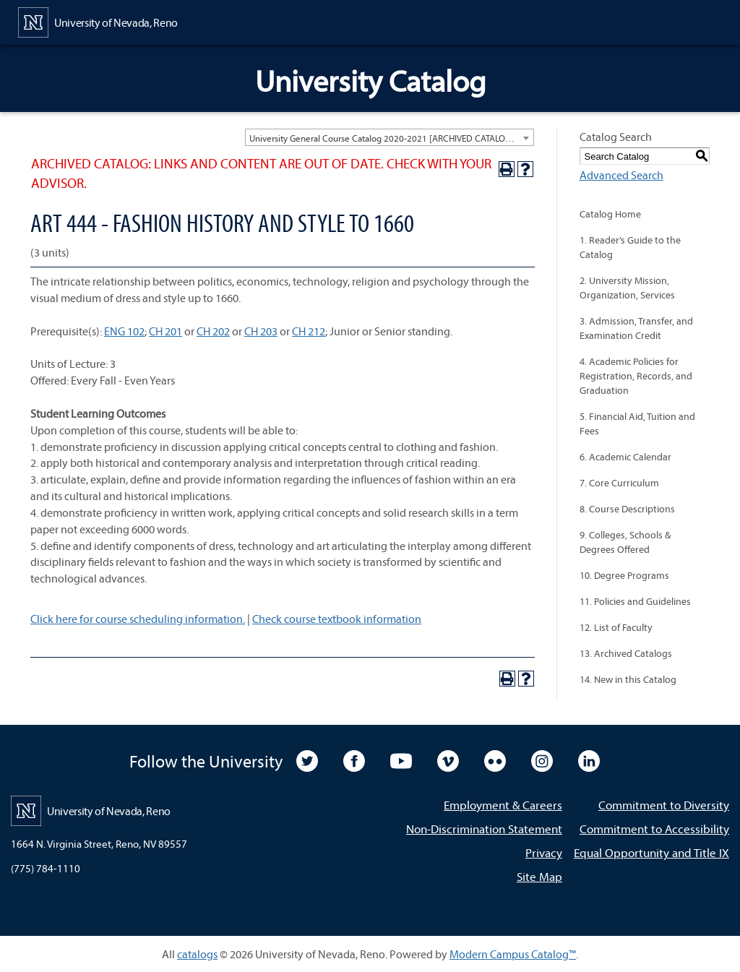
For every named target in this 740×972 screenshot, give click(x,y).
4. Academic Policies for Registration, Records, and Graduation (636, 376)
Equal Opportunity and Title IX (651, 852)
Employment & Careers (503, 804)
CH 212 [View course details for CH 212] (308, 331)
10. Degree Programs (624, 575)
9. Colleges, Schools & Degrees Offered (625, 542)
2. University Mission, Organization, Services (627, 287)
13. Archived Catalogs (626, 653)
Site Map (539, 876)
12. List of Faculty (616, 627)
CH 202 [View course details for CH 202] (213, 331)
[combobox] (389, 137)
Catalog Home (610, 213)
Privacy (543, 852)
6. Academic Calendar (625, 456)
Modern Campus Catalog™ (512, 954)
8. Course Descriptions (627, 508)
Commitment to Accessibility (654, 828)
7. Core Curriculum (619, 482)
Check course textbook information (336, 618)
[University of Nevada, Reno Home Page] (98, 21)
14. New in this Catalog (628, 679)
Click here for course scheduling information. (137, 618)
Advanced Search (621, 175)
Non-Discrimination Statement (484, 828)
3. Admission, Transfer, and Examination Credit (636, 328)
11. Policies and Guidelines (635, 601)
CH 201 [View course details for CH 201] (165, 331)
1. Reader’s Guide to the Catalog (630, 247)
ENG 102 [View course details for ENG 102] (124, 331)
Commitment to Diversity (663, 804)
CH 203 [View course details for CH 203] (261, 331)
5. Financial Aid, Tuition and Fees (637, 423)
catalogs (197, 954)
